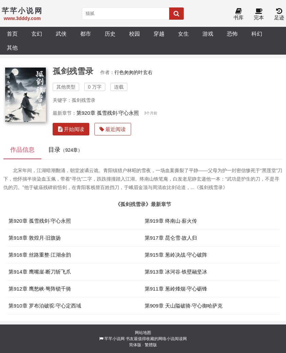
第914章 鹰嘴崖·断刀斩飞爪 (39, 272)
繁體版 (151, 344)
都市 (85, 34)
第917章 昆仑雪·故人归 (171, 238)
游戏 (207, 34)
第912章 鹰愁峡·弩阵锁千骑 (39, 289)
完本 (259, 14)
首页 (12, 34)
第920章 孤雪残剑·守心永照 (107, 113)
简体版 (135, 344)
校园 (134, 34)
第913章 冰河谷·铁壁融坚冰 (176, 272)
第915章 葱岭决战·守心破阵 (176, 255)
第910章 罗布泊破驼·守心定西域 (44, 306)
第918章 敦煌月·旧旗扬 (34, 238)
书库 (238, 14)
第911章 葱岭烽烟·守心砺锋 (176, 289)
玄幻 (36, 34)
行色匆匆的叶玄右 (133, 72)
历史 (110, 34)
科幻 (256, 34)
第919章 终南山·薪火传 (171, 221)
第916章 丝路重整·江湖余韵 (39, 255)
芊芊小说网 (114, 338)
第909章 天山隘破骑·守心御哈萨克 (183, 306)
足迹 (279, 14)
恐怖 (232, 34)
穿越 (159, 34)
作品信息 (22, 149)
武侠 (61, 34)
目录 (65, 149)
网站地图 (143, 332)
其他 (12, 47)
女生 (183, 34)
